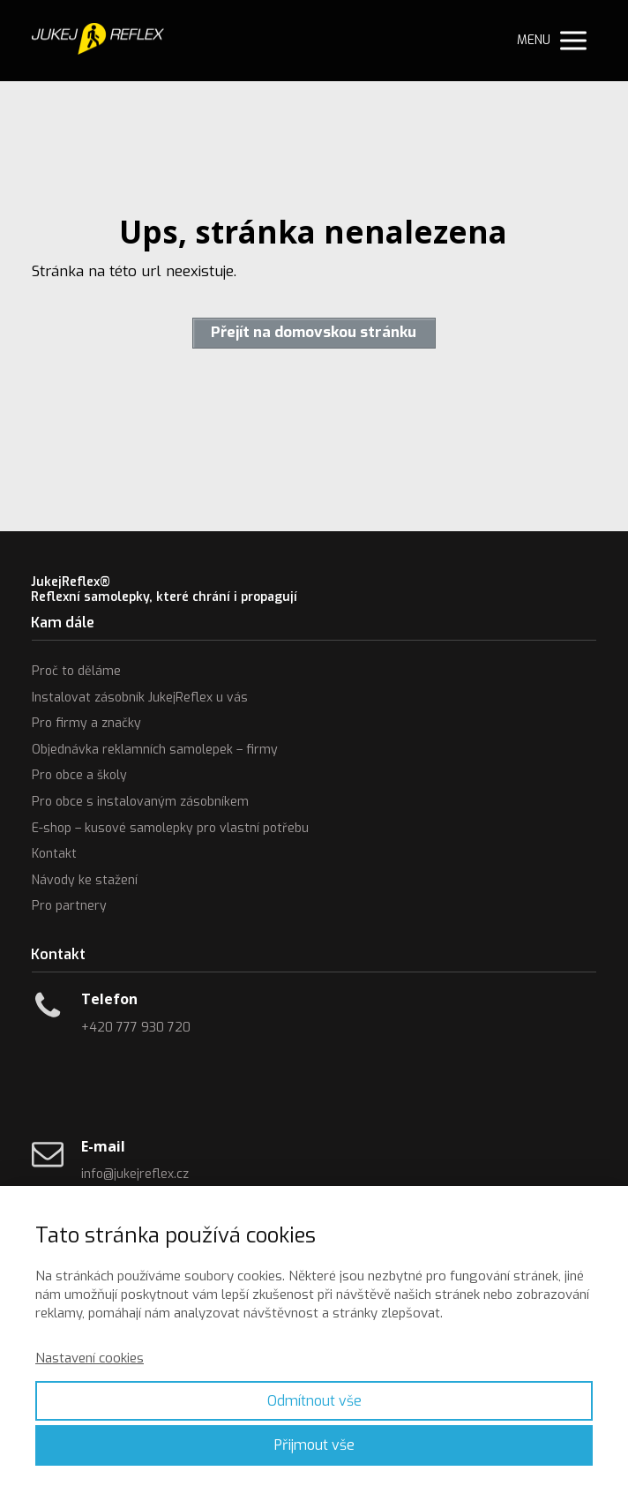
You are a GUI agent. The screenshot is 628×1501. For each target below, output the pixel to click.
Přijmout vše (314, 1445)
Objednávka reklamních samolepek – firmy (155, 749)
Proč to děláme (76, 671)
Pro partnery (69, 905)
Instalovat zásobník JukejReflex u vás (140, 697)
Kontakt (54, 853)
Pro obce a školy (79, 775)
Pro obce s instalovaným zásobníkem (140, 801)
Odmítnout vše (314, 1401)
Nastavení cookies (89, 1358)
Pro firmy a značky (86, 723)
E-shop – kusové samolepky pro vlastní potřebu (170, 828)
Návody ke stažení (85, 880)
